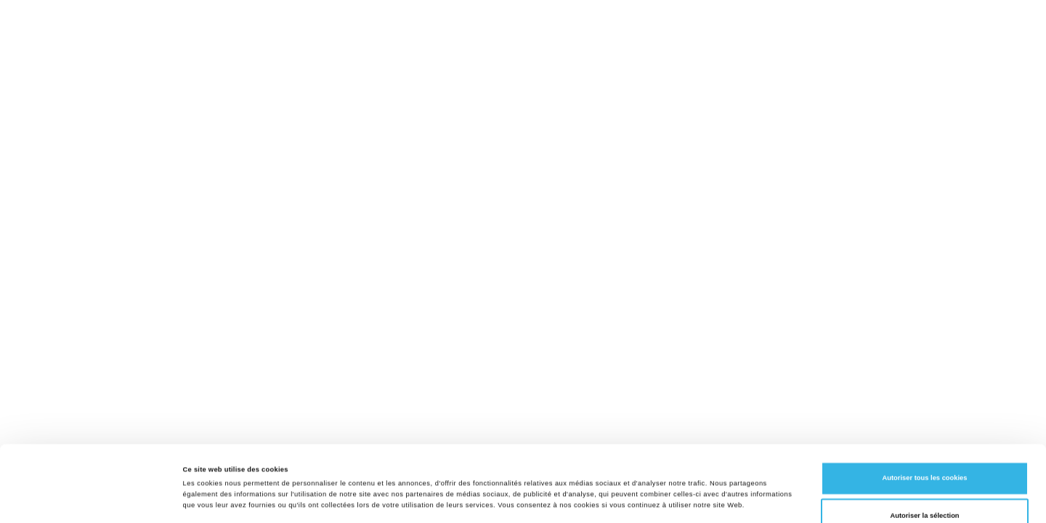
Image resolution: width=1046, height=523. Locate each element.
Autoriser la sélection (924, 441)
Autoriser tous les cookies (924, 403)
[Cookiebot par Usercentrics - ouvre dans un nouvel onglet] (94, 499)
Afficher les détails (627, 499)
